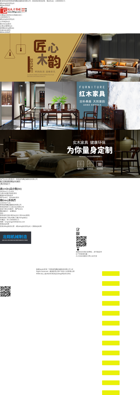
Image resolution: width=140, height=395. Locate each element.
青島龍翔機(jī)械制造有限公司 (27, 179)
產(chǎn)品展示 (5, 24)
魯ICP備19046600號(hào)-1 (13, 283)
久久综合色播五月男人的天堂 (86, 256)
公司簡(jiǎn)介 (5, 21)
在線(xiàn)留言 (5, 30)
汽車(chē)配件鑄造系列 (8, 193)
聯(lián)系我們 (5, 5)
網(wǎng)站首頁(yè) (7, 3)
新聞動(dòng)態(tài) (7, 28)
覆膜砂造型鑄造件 (6, 195)
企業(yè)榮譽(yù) (6, 26)
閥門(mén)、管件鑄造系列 (9, 197)
